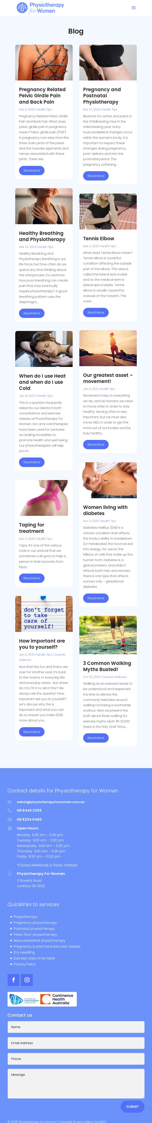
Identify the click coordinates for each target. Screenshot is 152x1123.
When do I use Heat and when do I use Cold (42, 382)
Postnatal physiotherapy (34, 929)
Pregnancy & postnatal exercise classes (47, 947)
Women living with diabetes (105, 510)
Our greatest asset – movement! (108, 378)
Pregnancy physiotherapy (35, 923)
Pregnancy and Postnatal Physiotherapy (102, 95)
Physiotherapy (25, 917)
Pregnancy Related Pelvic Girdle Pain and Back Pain (42, 95)
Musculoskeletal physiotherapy (39, 941)
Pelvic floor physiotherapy (35, 935)
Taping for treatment (31, 528)
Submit (132, 1106)
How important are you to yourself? (42, 644)
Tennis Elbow (98, 238)
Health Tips (44, 110)
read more (32, 170)
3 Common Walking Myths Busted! (107, 666)
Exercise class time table (34, 959)
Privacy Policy (24, 965)
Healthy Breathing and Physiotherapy (42, 236)
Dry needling (24, 953)
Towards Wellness (114, 677)
